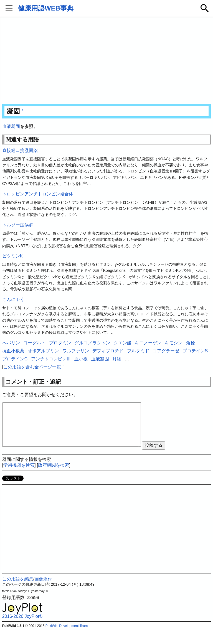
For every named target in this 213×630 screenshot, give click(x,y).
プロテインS (195, 350)
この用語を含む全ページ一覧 (32, 367)
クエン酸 (122, 342)
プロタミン (60, 342)
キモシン (173, 342)
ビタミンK (12, 256)
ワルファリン (75, 350)
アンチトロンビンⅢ (51, 359)
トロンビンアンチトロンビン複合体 (37, 194)
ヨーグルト (34, 342)
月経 (116, 359)
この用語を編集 (17, 579)
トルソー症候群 (17, 225)
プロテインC (15, 359)
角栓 (190, 342)
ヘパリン (11, 342)
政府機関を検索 (53, 465)
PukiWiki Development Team (66, 626)
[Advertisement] (106, 61)
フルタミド (138, 350)
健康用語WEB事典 (45, 8)
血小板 (81, 359)
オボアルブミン (43, 350)
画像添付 (43, 579)
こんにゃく (13, 299)
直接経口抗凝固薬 (20, 150)
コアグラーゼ (166, 350)
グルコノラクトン (92, 342)
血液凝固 (11, 126)
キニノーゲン (148, 342)
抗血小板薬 (13, 350)
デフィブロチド (107, 350)
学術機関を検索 (18, 465)
